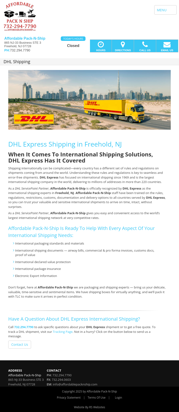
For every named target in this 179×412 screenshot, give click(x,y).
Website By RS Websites (89, 407)
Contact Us (19, 344)
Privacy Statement (69, 398)
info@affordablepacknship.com (75, 384)
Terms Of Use (97, 398)
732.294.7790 (23, 327)
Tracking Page (63, 332)
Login (118, 398)
